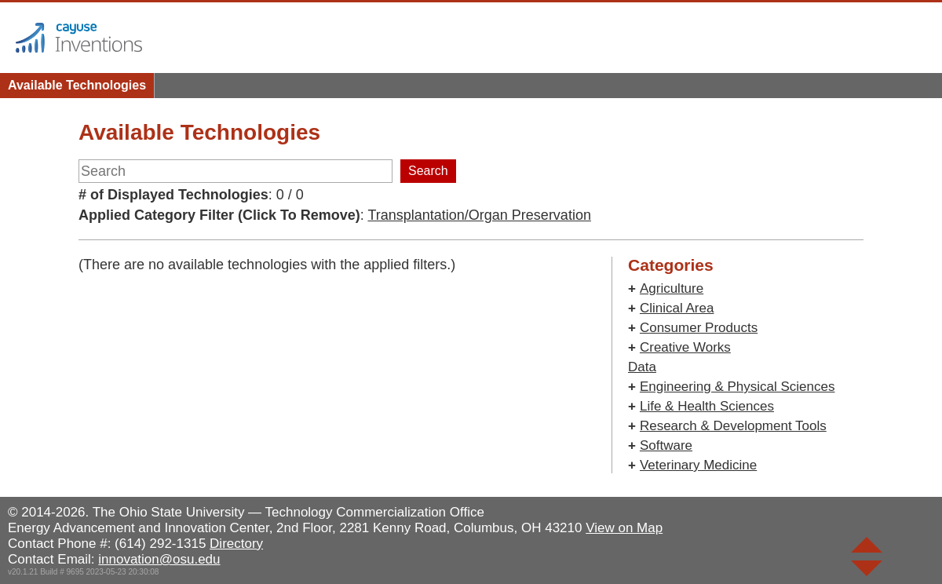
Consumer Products (699, 327)
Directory (236, 543)
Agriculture (671, 288)
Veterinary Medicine (698, 465)
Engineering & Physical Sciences (737, 386)
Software (666, 445)
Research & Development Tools (733, 425)
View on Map (624, 527)
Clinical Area (677, 308)
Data (642, 367)
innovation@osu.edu (159, 559)
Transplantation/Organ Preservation (478, 215)
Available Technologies (77, 85)
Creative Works (685, 347)
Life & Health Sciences (707, 406)
